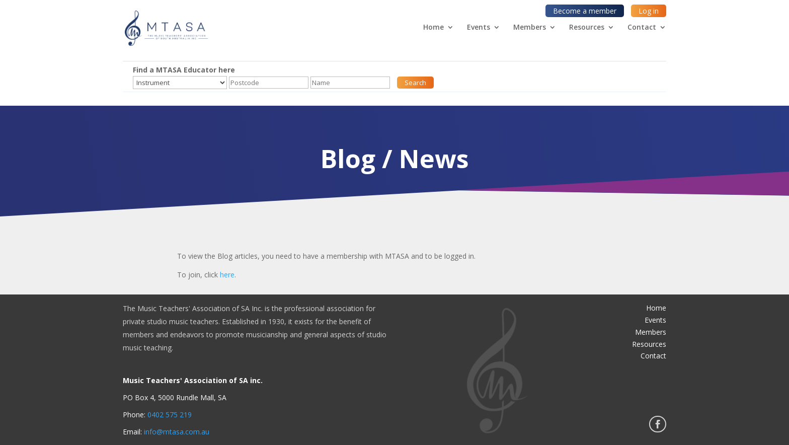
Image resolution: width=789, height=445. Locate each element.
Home (433, 28)
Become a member (584, 11)
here (227, 274)
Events (478, 28)
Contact (641, 28)
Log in (649, 11)
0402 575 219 (169, 414)
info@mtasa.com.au (176, 431)
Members (529, 28)
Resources (586, 28)
